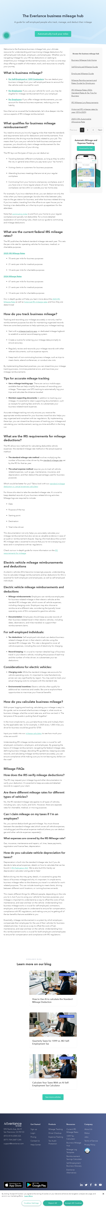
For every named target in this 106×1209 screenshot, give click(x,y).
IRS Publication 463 (19, 868)
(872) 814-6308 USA (12, 1136)
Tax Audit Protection (53, 1142)
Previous (73, 130)
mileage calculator (34, 733)
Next (100, 130)
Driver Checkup (55, 1133)
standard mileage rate (52, 460)
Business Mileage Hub (73, 1144)
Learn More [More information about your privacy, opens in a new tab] (28, 1196)
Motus (87, 1133)
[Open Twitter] (86, 1185)
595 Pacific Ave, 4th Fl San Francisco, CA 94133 (14, 1130)
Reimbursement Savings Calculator (74, 1157)
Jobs (86, 1137)
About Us (88, 1129)
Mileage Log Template (71, 1151)
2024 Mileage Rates (13, 276)
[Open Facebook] (91, 1185)
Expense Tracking (56, 1137)
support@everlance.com (14, 1144)
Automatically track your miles (53, 34)
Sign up (34, 1129)
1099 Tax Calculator (70, 1137)
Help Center (36, 1145)
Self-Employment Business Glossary (74, 1164)
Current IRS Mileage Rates (72, 1130)
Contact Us (35, 1141)
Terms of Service (91, 1141)
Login (33, 1133)
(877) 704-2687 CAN (12, 1140)
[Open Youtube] (81, 1185)
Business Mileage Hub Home (84, 60)
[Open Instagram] (96, 1185)
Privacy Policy (89, 1145)
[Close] (103, 1193)
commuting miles (19, 214)
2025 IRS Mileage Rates (14, 253)
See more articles (53, 1097)
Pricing (33, 1137)
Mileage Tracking (56, 1129)
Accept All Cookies (73, 1203)
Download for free (85, 148)
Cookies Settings (31, 1203)
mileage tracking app (28, 331)
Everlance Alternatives (71, 1171)
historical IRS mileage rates (36, 302)
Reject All (53, 1203)
